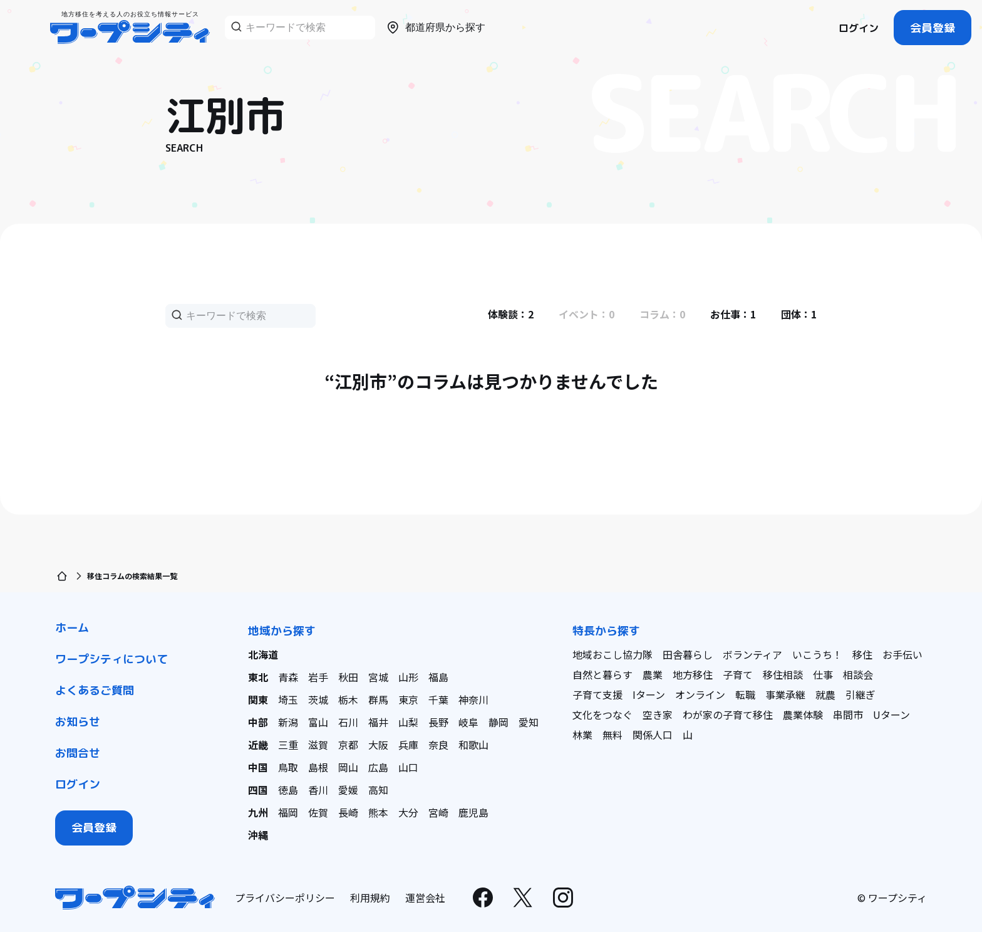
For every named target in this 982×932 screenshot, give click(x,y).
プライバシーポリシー (285, 897)
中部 (258, 722)
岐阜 (468, 722)
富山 (318, 722)
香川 (318, 789)
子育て (738, 674)
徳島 (288, 789)
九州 (258, 812)
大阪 (378, 744)
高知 (378, 789)
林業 (582, 735)
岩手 (318, 676)
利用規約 (370, 897)
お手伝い (902, 654)
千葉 (438, 699)
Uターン (891, 714)
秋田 (348, 676)
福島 (438, 676)
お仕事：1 (733, 314)
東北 (258, 676)
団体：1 (799, 314)
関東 (258, 699)
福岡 (288, 812)
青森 (288, 676)
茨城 (318, 699)
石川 (348, 722)
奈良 (438, 744)
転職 (745, 694)
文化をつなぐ (602, 714)
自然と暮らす (602, 674)
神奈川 (473, 699)
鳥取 (288, 767)
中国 (258, 767)
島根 (318, 767)
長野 (438, 722)
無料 (612, 735)
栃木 (348, 699)
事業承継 (785, 694)
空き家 (658, 714)
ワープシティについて (111, 659)
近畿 (258, 744)
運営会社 (425, 897)
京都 (348, 744)
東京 (408, 699)
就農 (825, 694)
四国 (258, 789)
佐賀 (318, 812)
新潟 (288, 722)
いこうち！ (817, 654)
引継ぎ (860, 694)
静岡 (498, 722)
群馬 (378, 699)
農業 (653, 674)
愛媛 (348, 789)
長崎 (348, 812)
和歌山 (473, 744)
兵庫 (408, 744)
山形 (408, 676)
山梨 (408, 722)
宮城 (378, 676)
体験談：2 (511, 314)
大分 (408, 812)
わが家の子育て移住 (728, 714)
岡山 (348, 767)
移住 (862, 654)
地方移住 (693, 674)
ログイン (859, 28)
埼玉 (288, 699)
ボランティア (752, 654)
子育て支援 (597, 694)
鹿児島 (473, 812)
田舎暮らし (688, 654)
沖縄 (258, 834)
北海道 (263, 654)
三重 (288, 744)
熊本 (378, 812)
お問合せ (77, 753)
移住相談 (783, 674)
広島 (378, 767)
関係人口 (653, 735)
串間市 (848, 714)
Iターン (649, 694)
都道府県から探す (435, 27)
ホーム (72, 628)
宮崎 (438, 812)
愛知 (529, 722)
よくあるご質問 (94, 690)
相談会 (858, 674)
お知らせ (77, 722)
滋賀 (318, 744)
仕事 (823, 674)
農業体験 (803, 714)
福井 (378, 722)
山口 (408, 767)
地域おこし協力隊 (612, 654)
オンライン (700, 694)
